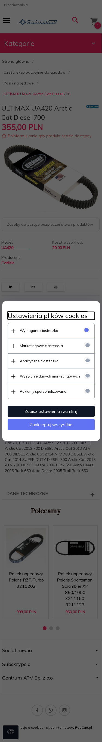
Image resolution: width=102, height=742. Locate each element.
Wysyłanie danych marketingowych (50, 376)
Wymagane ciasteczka (39, 330)
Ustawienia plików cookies (48, 316)
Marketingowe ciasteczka (41, 346)
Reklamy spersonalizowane (43, 391)
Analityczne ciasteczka (39, 361)
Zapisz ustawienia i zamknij (51, 411)
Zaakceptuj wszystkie (51, 424)
